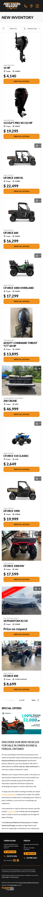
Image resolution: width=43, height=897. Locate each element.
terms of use (15, 877)
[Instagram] (18, 860)
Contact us (11, 811)
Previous (8, 700)
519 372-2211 (10, 856)
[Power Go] (20, 888)
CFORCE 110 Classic (16, 455)
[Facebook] (14, 860)
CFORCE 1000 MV (13, 565)
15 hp (6, 67)
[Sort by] (32, 28)
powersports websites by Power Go (29, 882)
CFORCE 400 (10, 675)
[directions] (31, 6)
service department (9, 794)
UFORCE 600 (10, 232)
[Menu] (37, 6)
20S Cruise (10, 400)
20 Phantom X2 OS (15, 620)
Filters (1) (10, 28)
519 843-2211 (30, 858)
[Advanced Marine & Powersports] (11, 6)
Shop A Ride (13, 885)
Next (36, 700)
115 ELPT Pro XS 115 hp (17, 122)
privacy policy (5, 877)
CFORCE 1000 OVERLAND (18, 287)
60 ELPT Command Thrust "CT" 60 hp (20, 344)
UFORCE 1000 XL (13, 177)
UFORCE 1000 (11, 510)
